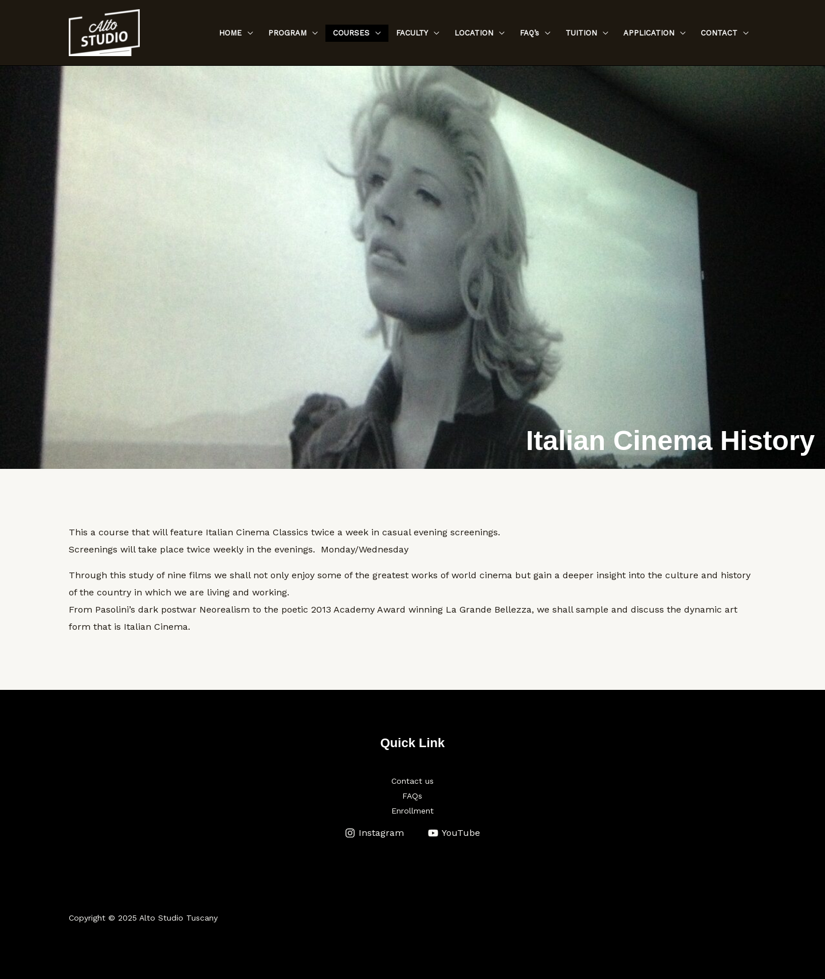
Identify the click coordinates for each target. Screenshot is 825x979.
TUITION (581, 33)
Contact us (412, 780)
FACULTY (412, 33)
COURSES (351, 33)
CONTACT (719, 33)
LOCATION (473, 33)
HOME (230, 33)
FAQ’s (529, 33)
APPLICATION (648, 33)
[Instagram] (374, 833)
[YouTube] (454, 833)
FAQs (412, 795)
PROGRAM (287, 33)
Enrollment (412, 810)
